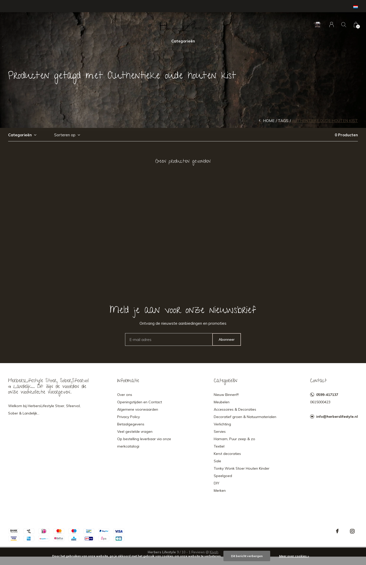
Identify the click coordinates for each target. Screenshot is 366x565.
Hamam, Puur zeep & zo (234, 439)
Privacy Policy (128, 416)
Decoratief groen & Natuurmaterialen (245, 416)
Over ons (124, 394)
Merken (220, 490)
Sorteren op (64, 134)
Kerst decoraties (227, 453)
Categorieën (183, 41)
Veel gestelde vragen (134, 431)
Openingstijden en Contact (139, 402)
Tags (283, 120)
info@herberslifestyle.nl (337, 416)
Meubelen (222, 402)
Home (268, 120)
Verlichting (222, 424)
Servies (220, 431)
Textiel (219, 446)
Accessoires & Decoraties (235, 409)
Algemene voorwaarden (137, 409)
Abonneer (227, 339)
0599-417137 (327, 394)
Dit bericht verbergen (247, 556)
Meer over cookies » (294, 556)
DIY (216, 483)
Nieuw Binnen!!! (226, 394)
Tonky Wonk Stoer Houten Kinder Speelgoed (241, 472)
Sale (217, 461)
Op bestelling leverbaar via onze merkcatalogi (144, 443)
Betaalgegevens (130, 424)
